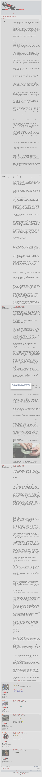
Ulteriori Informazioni (15, 386)
